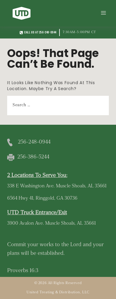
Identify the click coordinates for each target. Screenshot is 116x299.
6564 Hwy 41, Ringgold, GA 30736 (42, 198)
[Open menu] (103, 13)
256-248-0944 (34, 142)
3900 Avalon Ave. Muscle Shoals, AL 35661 (51, 223)
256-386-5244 (33, 157)
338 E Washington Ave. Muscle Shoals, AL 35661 (56, 186)
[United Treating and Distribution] (21, 13)
